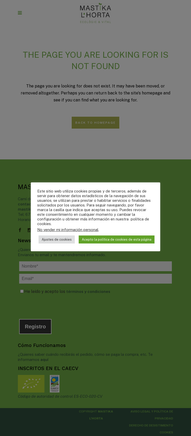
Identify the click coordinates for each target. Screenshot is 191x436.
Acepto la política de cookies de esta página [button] (116, 239)
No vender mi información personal (67, 229)
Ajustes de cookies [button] (57, 239)
